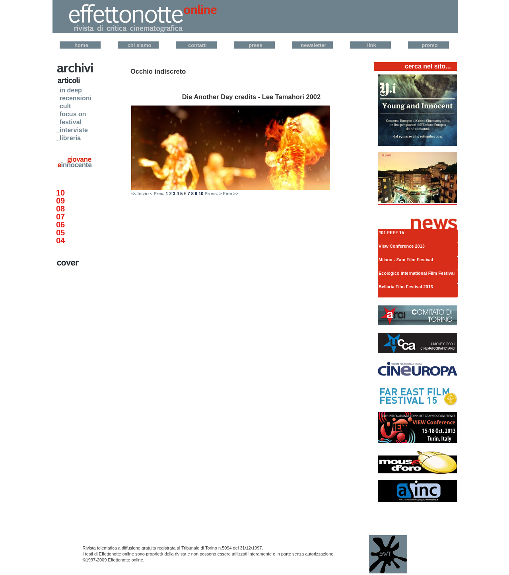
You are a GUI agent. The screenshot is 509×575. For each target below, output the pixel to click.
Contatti (197, 45)
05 (60, 232)
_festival (69, 122)
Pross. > (212, 193)
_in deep (69, 90)
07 (60, 216)
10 (60, 192)
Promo (429, 45)
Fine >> (231, 193)
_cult (63, 106)
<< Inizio (140, 193)
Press (255, 45)
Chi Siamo (140, 45)
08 (60, 208)
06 (60, 224)
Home (81, 45)
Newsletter (313, 45)
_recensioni (73, 98)
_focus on (71, 114)
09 (60, 200)
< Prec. (157, 193)
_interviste (72, 130)
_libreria (68, 138)
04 (60, 240)
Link (371, 45)
